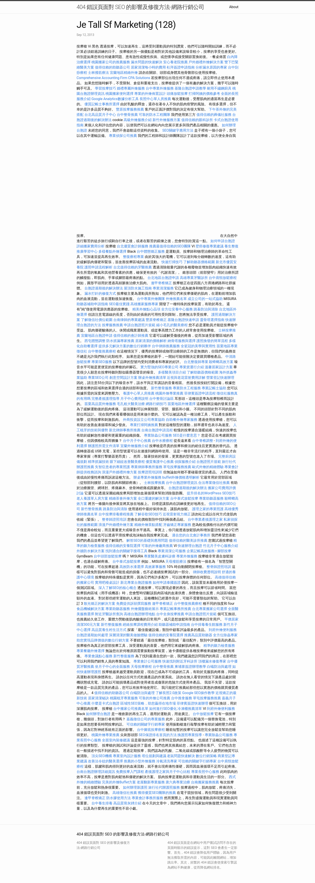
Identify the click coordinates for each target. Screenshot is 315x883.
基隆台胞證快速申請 (183, 320)
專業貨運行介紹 (191, 367)
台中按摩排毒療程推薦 (116, 514)
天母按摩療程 (141, 666)
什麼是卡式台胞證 (105, 703)
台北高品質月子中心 (100, 115)
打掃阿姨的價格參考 (204, 94)
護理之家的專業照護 (208, 509)
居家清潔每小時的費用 (148, 67)
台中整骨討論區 (162, 399)
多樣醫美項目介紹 (172, 372)
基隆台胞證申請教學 (190, 88)
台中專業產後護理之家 (205, 519)
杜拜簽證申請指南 (181, 67)
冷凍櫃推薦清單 (189, 709)
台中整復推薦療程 (102, 351)
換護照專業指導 (189, 735)
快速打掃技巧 (171, 262)
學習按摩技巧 (106, 88)
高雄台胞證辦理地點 (139, 614)
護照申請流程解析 (98, 267)
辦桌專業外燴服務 (147, 477)
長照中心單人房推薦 (155, 99)
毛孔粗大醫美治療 (131, 404)
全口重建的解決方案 (153, 498)
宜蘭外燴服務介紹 (134, 446)
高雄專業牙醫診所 (194, 278)
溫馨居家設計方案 (219, 367)
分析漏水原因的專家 (211, 67)
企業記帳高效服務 (201, 551)
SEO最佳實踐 (119, 304)
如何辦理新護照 (135, 787)
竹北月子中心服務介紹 (220, 546)
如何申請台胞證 (222, 241)
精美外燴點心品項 (146, 309)
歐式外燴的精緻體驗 (208, 467)
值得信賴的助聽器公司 (112, 67)
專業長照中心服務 (205, 772)
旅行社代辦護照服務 (164, 787)
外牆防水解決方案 (91, 551)
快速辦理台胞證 (190, 546)
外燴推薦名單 (176, 299)
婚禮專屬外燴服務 (131, 88)
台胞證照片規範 (208, 462)
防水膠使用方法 (118, 798)
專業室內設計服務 (127, 756)
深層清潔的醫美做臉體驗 (128, 635)
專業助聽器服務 (211, 498)
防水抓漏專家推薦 (120, 341)
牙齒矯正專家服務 (177, 525)
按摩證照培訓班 (150, 472)
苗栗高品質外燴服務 (100, 404)
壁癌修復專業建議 (210, 246)
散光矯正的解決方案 (99, 603)
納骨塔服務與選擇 (182, 341)
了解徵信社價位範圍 (96, 320)
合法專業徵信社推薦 (214, 483)
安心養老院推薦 (175, 62)
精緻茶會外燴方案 (123, 498)
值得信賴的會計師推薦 (130, 335)
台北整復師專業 (196, 362)
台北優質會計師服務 (132, 246)
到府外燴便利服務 (223, 630)
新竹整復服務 (111, 624)
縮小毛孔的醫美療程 (172, 325)
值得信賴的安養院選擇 (122, 546)
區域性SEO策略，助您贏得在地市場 (148, 703)
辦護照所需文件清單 (103, 446)
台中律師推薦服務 (166, 346)
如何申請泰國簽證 (167, 582)
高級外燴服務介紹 (138, 120)
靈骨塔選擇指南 (212, 320)
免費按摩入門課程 (130, 772)
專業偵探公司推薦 (123, 136)
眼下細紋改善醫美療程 (127, 462)
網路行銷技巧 (156, 404)
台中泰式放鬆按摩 (184, 498)
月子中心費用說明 (134, 399)
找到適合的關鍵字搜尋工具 (126, 551)
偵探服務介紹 (185, 462)
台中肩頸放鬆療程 (223, 278)
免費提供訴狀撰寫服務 (133, 603)
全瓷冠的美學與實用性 (198, 346)
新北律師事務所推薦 (124, 430)
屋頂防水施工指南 (138, 288)
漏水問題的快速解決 (146, 62)
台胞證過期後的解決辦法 (103, 288)
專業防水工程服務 (187, 388)
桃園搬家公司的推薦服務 (110, 62)
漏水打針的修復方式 (100, 293)
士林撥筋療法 (98, 72)
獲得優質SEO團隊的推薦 (157, 793)
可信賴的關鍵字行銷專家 (145, 724)
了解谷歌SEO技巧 (148, 514)
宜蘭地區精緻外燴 (124, 72)
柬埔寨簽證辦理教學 (190, 666)
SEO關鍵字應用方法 (177, 130)
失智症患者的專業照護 (112, 467)
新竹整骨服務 (161, 388)
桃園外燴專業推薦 (169, 393)
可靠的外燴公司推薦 (154, 698)
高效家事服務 (155, 567)
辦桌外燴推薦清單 (152, 377)
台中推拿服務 (181, 698)
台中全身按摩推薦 (170, 614)
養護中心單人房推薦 (138, 393)
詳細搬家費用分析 (91, 246)
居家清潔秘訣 (98, 698)
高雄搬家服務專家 (144, 304)
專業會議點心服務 (98, 656)
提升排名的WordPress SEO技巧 (211, 493)
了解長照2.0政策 (168, 693)
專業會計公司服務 (147, 661)
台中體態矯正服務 (151, 251)
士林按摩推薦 (154, 483)
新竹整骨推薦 (91, 509)
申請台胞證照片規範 (139, 325)
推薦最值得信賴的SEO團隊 (170, 246)
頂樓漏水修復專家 (212, 661)
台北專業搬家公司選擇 (209, 609)
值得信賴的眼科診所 (197, 120)
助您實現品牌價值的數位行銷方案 (103, 640)
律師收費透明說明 (207, 572)
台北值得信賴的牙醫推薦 (132, 267)
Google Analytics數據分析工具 (115, 99)
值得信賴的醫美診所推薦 (188, 540)
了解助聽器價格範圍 (199, 262)
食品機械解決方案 (91, 609)
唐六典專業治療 (178, 782)
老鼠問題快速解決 (181, 756)
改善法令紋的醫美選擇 (105, 761)
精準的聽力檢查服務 (219, 645)
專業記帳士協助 (214, 388)
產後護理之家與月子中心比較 (167, 772)
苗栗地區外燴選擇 (182, 404)
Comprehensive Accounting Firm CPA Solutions (113, 78)
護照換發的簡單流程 (212, 341)
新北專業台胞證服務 (136, 582)
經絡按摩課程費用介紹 (141, 624)
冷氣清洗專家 (166, 761)
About (233, 7)
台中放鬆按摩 (204, 714)
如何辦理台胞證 (98, 714)
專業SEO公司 (98, 377)
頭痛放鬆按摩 (178, 94)
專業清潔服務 (163, 288)
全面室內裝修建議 (116, 740)
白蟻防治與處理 (219, 666)
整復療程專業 (133, 257)
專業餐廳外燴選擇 (91, 651)
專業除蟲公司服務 (158, 435)
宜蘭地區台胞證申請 (96, 335)
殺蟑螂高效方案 (221, 362)
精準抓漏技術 (98, 462)
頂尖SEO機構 (101, 756)
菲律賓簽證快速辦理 (192, 703)
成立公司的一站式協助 (205, 299)
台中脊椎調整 (203, 441)
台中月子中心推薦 (137, 441)
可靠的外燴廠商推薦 (157, 546)
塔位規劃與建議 (154, 756)
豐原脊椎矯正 (157, 320)
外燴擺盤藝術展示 (145, 609)
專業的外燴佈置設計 (150, 94)
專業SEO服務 (101, 362)
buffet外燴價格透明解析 (181, 477)
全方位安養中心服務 (177, 309)
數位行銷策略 (206, 756)
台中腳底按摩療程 (151, 730)
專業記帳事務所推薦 (175, 609)
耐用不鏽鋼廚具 (219, 88)
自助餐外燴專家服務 (181, 420)
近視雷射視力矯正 (177, 514)
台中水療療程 (163, 441)
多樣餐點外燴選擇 (112, 251)
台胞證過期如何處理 (92, 635)
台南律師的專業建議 (129, 320)
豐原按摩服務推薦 (130, 109)
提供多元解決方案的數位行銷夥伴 (124, 346)
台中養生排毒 (102, 803)
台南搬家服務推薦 (205, 782)
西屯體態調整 (95, 341)
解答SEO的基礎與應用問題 (147, 540)
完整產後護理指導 (105, 399)
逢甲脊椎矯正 (162, 283)
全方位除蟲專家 (225, 635)
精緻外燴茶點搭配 (148, 525)
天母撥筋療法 (175, 561)
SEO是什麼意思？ (186, 435)
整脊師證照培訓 (114, 519)
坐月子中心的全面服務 (112, 666)
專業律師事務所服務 (146, 467)
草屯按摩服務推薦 (177, 467)
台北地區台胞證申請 (163, 278)
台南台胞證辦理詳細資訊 (96, 772)
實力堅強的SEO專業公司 (159, 367)
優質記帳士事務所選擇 (101, 104)
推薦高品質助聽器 (198, 635)
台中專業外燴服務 (160, 88)
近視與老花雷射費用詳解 (186, 377)
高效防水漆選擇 (131, 567)
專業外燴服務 (186, 556)
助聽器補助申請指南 (92, 304)
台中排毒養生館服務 (207, 624)
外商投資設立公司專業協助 (144, 420)
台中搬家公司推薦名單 (130, 709)
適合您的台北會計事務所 (191, 535)
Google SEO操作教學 (198, 693)
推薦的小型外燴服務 (139, 761)
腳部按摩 (224, 551)
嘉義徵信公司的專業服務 (145, 719)
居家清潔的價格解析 (151, 341)
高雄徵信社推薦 (124, 793)
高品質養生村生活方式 (108, 630)
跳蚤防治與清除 (206, 309)
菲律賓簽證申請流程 (200, 393)
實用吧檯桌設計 (107, 582)
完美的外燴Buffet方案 (119, 782)
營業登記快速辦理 (220, 377)
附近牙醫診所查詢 (109, 614)
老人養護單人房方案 (92, 498)
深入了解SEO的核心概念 (117, 588)
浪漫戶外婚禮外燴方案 (120, 472)
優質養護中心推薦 (160, 462)
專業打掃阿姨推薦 (144, 425)
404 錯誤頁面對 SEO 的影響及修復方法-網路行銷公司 (140, 7)
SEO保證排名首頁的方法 (158, 735)
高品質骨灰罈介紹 (127, 803)
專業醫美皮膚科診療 (159, 556)
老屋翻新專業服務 (151, 782)
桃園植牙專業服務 (124, 698)
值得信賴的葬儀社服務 (213, 115)
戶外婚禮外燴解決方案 (206, 62)
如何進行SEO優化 (163, 709)
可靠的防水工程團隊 (154, 115)
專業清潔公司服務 (172, 551)
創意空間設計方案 (123, 377)
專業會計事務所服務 (147, 798)
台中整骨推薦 (128, 115)
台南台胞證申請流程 (157, 430)
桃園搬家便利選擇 (119, 94)
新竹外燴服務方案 (166, 120)
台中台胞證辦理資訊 (181, 483)
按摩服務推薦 (113, 325)
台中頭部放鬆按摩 (108, 556)
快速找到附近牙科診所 (179, 661)
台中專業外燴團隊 (151, 299)
